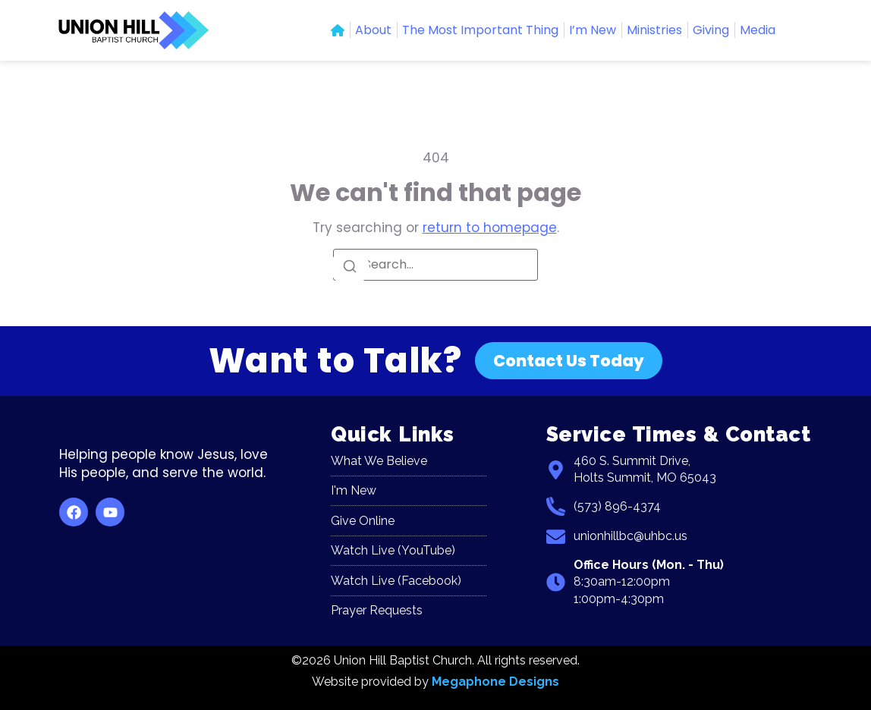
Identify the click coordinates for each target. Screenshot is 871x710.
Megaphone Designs (495, 681)
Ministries (654, 30)
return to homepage (490, 227)
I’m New (592, 30)
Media (757, 30)
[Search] (349, 267)
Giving (711, 30)
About (373, 30)
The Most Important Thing (480, 30)
